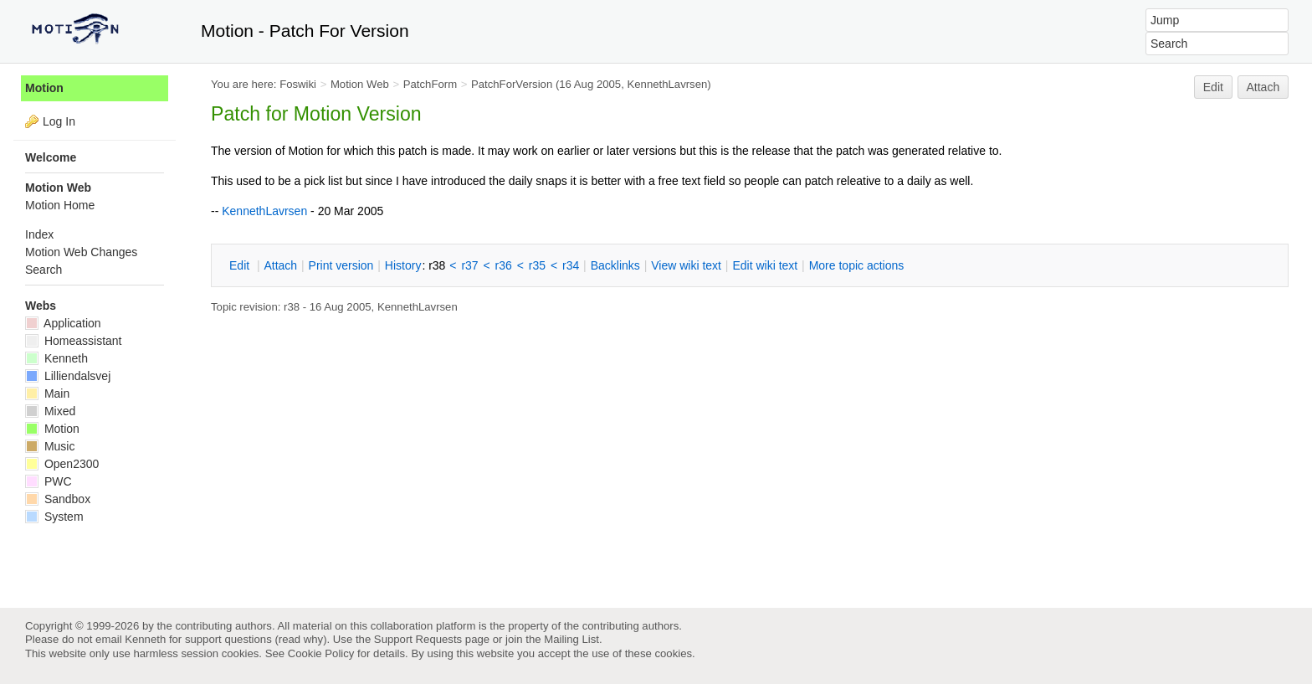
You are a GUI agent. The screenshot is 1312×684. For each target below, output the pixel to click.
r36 (503, 265)
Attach (1263, 87)
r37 (469, 265)
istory (403, 265)
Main (47, 393)
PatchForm (430, 84)
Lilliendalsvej (67, 376)
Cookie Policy (321, 653)
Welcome (50, 157)
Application (63, 323)
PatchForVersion (511, 84)
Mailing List (571, 639)
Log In (59, 121)
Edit (1213, 87)
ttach (280, 265)
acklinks (615, 265)
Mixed (50, 411)
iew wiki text (686, 265)
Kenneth (56, 358)
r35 (537, 265)
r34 (570, 265)
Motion (44, 88)
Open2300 (62, 464)
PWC (48, 481)
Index (39, 234)
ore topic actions (857, 265)
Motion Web (360, 84)
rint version (341, 265)
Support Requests (418, 639)
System (54, 516)
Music (49, 446)
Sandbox (57, 499)
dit (241, 265)
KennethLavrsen (667, 84)
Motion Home (60, 205)
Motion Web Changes (81, 252)
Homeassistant (73, 340)
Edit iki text (764, 265)
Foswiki (297, 84)
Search (43, 269)
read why (301, 639)
